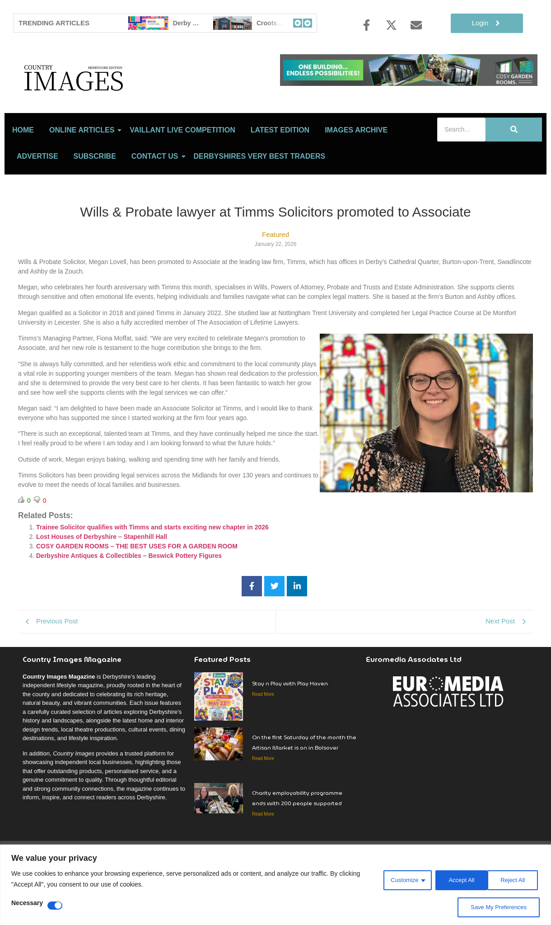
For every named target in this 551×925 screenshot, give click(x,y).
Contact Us (156, 196)
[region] (275, 885)
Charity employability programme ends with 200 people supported (297, 837)
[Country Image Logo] (126, 97)
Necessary (27, 903)
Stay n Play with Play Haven (290, 723)
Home (23, 170)
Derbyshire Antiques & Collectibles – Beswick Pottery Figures (129, 595)
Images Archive (356, 170)
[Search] (461, 169)
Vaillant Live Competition (182, 170)
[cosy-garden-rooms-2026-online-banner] (408, 83)
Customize (397, 879)
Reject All (456, 879)
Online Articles (83, 170)
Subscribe (95, 196)
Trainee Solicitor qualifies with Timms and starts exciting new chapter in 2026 (152, 567)
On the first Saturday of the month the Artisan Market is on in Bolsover (304, 782)
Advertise (37, 196)
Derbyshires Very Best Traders (260, 196)
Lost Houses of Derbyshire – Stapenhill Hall (101, 576)
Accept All (513, 879)
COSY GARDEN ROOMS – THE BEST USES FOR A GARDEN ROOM (137, 586)
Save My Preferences (496, 907)
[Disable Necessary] (54, 905)
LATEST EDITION (280, 170)
